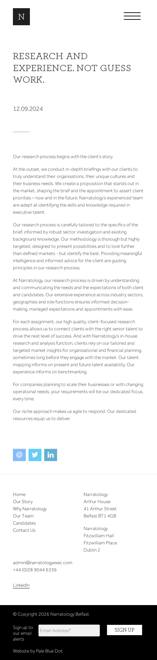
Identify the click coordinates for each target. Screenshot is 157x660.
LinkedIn (21, 585)
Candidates (24, 523)
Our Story (23, 501)
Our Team (23, 516)
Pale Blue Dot (49, 651)
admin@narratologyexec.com (42, 563)
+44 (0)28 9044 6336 (35, 570)
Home (19, 494)
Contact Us (24, 530)
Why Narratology (30, 509)
